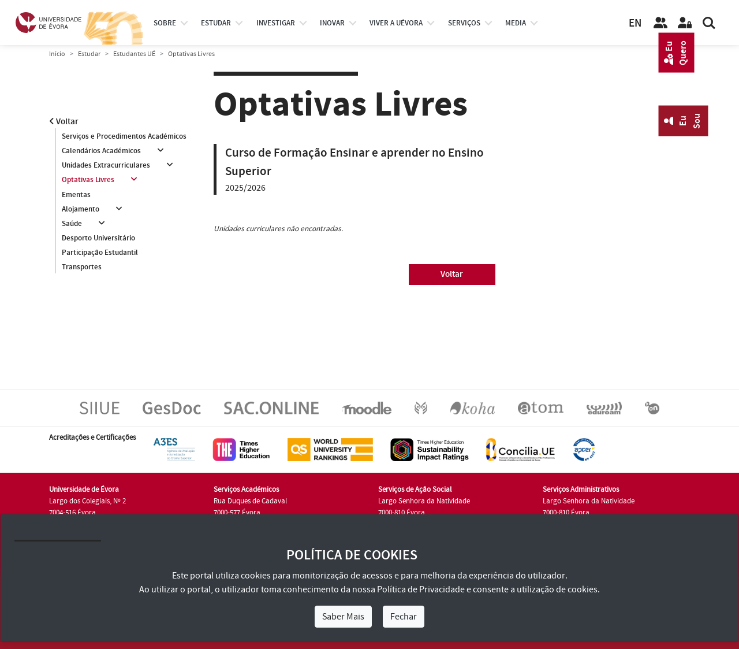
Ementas (76, 195)
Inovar (332, 23)
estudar (216, 23)
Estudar (89, 54)
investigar (275, 23)
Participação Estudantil (100, 253)
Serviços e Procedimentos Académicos (124, 136)
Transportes (82, 267)
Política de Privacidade (421, 589)
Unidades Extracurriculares (106, 165)
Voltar (64, 121)
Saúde (72, 223)
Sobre (165, 23)
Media (515, 23)
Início (57, 54)
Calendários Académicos (101, 151)
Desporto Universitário (98, 238)
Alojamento (80, 209)
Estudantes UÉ (134, 54)
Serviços (464, 23)
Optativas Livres (88, 180)
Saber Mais (343, 616)
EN (635, 23)
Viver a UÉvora (396, 23)
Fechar (403, 616)
